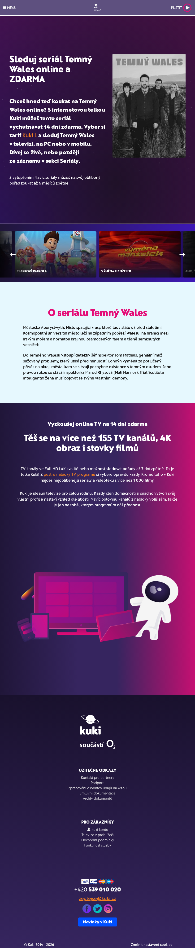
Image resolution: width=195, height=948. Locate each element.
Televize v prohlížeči (98, 835)
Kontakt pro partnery (97, 777)
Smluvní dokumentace (97, 793)
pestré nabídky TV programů (69, 474)
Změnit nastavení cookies (151, 944)
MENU (10, 7)
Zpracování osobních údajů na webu (97, 788)
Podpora (97, 782)
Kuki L (29, 135)
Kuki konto (97, 829)
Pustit (181, 8)
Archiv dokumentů (97, 798)
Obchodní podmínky (97, 840)
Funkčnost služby (97, 845)
